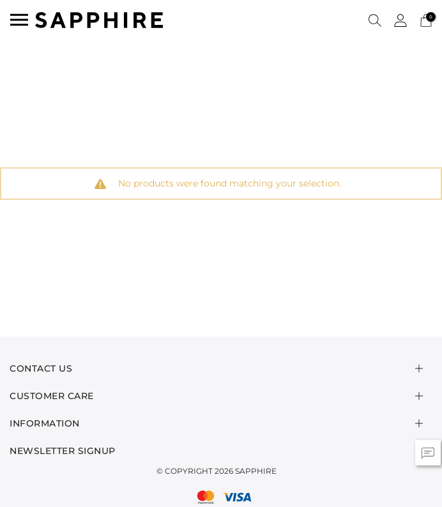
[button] (375, 19)
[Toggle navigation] (19, 19)
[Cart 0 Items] (426, 19)
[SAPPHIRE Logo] (99, 19)
